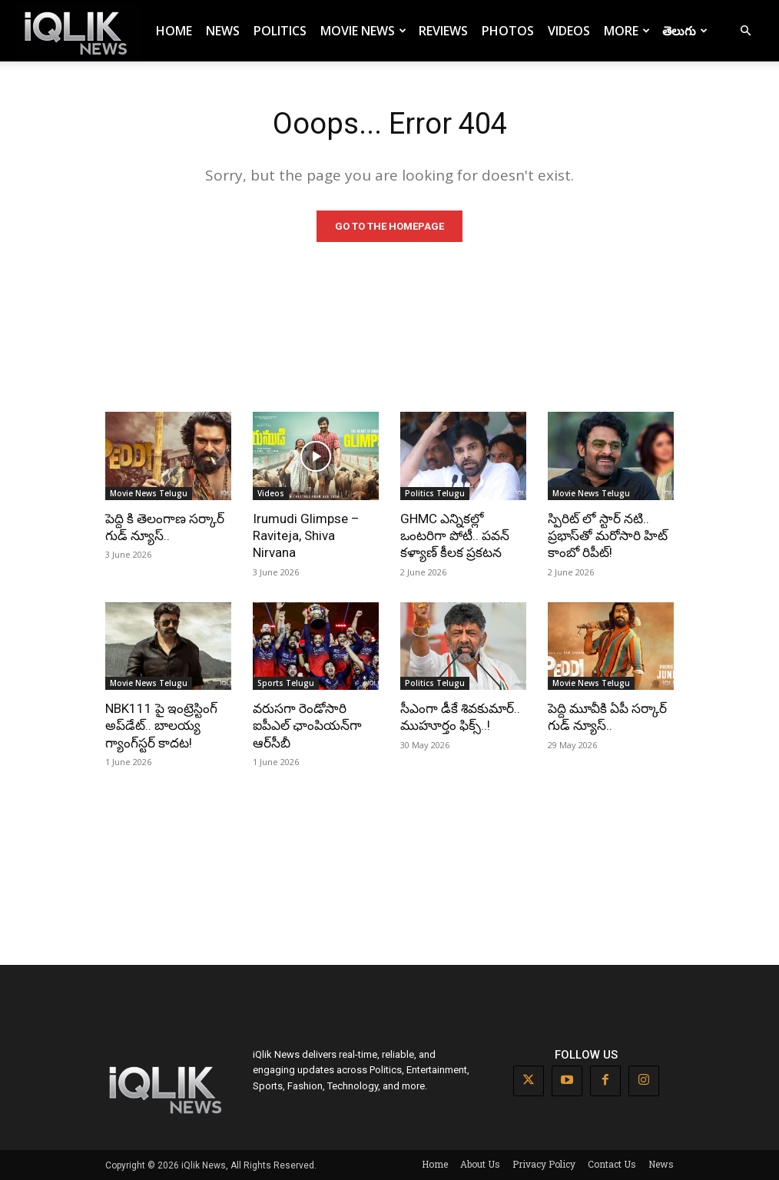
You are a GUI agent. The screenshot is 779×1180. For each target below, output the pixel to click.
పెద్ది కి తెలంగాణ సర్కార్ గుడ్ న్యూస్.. (164, 527)
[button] (745, 31)
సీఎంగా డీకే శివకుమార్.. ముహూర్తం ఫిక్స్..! (460, 717)
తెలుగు (685, 30)
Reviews (443, 30)
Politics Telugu (435, 493)
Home (174, 30)
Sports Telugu (285, 683)
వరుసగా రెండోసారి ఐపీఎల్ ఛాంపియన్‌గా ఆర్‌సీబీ (307, 725)
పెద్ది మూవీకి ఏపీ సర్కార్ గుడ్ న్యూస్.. (607, 717)
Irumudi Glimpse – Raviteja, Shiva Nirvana (306, 535)
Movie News (363, 30)
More (627, 30)
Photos (508, 30)
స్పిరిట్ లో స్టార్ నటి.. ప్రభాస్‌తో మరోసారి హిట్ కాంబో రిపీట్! (608, 535)
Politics (280, 30)
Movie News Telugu (148, 493)
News (223, 30)
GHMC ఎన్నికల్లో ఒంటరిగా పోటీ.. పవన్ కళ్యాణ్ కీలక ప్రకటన (454, 535)
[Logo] (78, 31)
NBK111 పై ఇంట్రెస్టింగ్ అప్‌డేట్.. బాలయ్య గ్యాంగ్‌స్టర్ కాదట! (161, 725)
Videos (569, 30)
